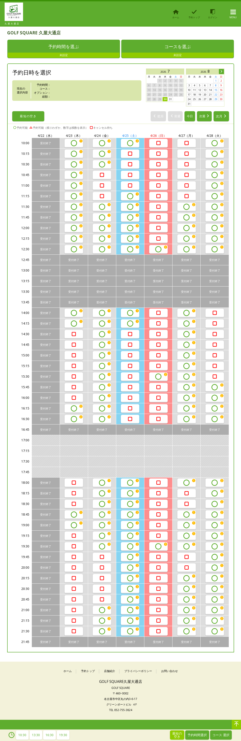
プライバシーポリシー (138, 671)
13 (205, 90)
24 (189, 99)
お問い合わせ (169, 671)
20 (205, 95)
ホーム (67, 671)
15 (215, 90)
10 (189, 90)
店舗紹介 (109, 671)
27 (205, 99)
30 (165, 99)
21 (210, 95)
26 (199, 99)
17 (189, 95)
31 (170, 99)
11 (194, 90)
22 (215, 95)
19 (199, 95)
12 (199, 90)
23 (221, 95)
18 (194, 95)
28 (210, 99)
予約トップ (88, 671)
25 (194, 99)
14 (210, 90)
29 (215, 99)
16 (221, 90)
